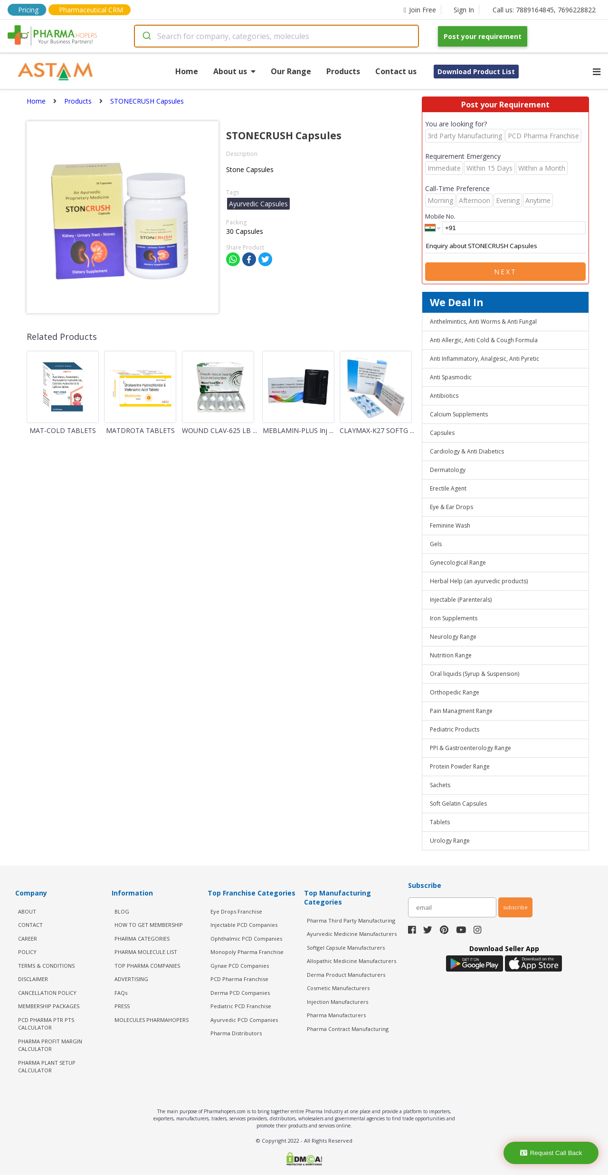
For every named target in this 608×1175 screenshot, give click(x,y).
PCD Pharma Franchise (239, 978)
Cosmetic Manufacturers (338, 988)
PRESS (122, 1006)
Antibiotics (444, 396)
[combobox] (276, 36)
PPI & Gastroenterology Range (470, 748)
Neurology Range (453, 637)
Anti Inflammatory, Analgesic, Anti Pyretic (484, 359)
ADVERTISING (131, 978)
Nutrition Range (451, 655)
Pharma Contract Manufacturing (348, 1028)
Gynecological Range (458, 563)
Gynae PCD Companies (239, 965)
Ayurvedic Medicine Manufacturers (352, 933)
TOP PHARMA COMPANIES (147, 965)
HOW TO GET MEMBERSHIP (148, 924)
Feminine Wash (450, 525)
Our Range (291, 71)
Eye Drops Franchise (236, 911)
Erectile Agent (448, 488)
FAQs (120, 992)
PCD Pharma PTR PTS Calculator (46, 1023)
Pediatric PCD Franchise (240, 1006)
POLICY (27, 951)
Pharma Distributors (236, 1033)
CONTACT (30, 924)
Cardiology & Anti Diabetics (467, 451)
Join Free (420, 10)
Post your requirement (483, 36)
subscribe (515, 907)
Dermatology (448, 470)
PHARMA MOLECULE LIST (145, 951)
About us (234, 71)
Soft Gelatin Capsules (458, 803)
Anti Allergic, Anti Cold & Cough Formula (484, 340)
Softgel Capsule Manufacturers (346, 947)
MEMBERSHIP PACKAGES (48, 1006)
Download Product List (476, 71)
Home (186, 71)
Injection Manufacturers (337, 1001)
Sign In (464, 9)
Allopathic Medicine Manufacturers (351, 960)
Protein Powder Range (460, 766)
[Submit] (146, 36)
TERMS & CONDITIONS (46, 965)
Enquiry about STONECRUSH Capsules (505, 246)
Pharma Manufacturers (336, 1015)
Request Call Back (551, 1152)
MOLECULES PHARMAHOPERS (151, 1019)
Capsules (442, 433)
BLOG (121, 911)
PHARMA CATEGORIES (142, 938)
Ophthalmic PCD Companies (246, 938)
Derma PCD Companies (240, 992)
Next (505, 271)
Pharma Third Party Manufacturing (351, 920)
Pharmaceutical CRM (91, 9)
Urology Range (450, 841)
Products (343, 71)
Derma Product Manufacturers (346, 974)
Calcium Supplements (459, 414)
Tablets (440, 822)
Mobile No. (440, 216)
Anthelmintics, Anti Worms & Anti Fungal (483, 322)
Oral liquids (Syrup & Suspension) (474, 674)
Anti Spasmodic (451, 377)
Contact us (396, 71)
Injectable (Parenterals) (461, 600)
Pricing (28, 9)
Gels (436, 544)
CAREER (27, 938)
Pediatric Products (454, 729)
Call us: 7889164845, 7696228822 (544, 9)
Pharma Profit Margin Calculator (50, 1045)
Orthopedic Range (454, 692)
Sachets (440, 785)
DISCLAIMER (33, 978)
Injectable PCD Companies (243, 924)
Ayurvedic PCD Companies (244, 1019)
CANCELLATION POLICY (47, 992)
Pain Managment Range (461, 711)
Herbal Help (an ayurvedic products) (479, 581)
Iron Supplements (453, 618)
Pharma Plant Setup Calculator (47, 1066)
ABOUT (27, 911)
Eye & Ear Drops (451, 507)
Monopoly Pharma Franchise (247, 951)
